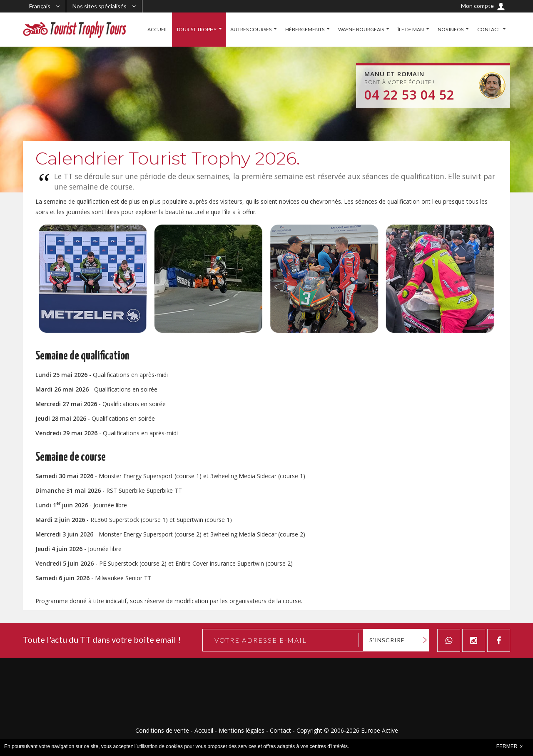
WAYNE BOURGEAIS (361, 29)
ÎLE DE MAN (411, 29)
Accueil (203, 730)
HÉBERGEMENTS (304, 29)
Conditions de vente (162, 730)
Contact (280, 730)
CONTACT (489, 29)
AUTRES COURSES (250, 29)
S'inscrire (387, 640)
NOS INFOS (450, 29)
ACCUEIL (157, 29)
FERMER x (509, 746)
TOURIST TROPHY (196, 29)
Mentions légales (241, 730)
